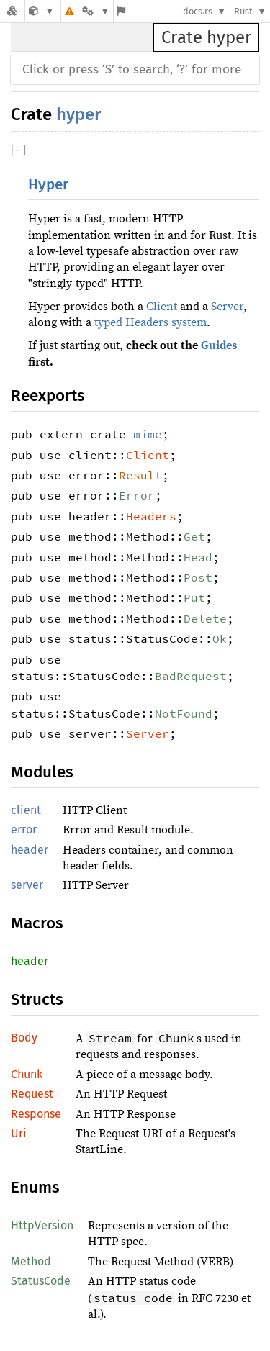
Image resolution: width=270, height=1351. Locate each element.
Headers (151, 516)
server (27, 885)
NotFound (183, 713)
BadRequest (191, 676)
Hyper (48, 185)
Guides (219, 345)
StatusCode (41, 1281)
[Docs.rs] (12, 11)
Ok (219, 638)
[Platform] (95, 11)
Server (227, 306)
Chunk (26, 1074)
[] (18, 150)
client (26, 810)
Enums (35, 1187)
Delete (205, 618)
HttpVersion (42, 1225)
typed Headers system (150, 322)
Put (194, 597)
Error (137, 495)
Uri (19, 1133)
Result (140, 475)
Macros (37, 923)
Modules (42, 772)
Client (161, 306)
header (29, 850)
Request (32, 1094)
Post (198, 577)
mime (147, 434)
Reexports (48, 395)
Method (31, 1261)
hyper (78, 114)
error (24, 829)
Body (24, 1037)
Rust (243, 11)
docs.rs (197, 11)
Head (198, 557)
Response (36, 1114)
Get (194, 536)
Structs (37, 999)
